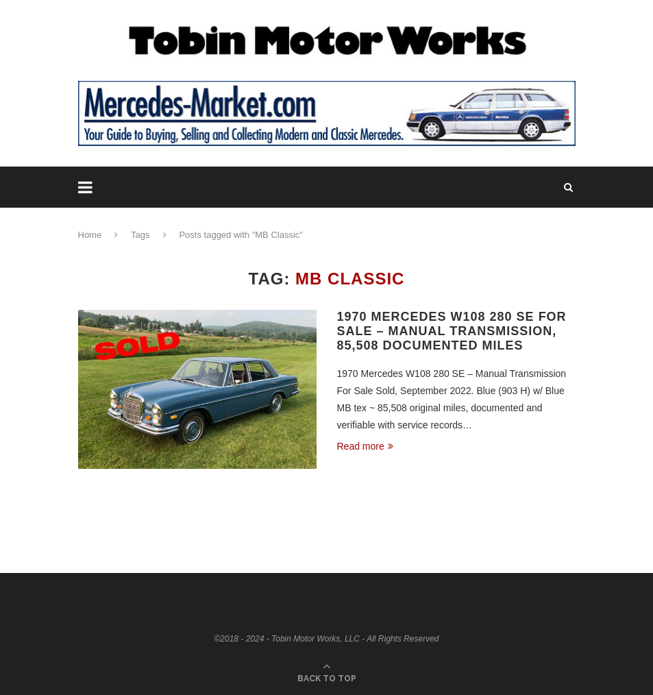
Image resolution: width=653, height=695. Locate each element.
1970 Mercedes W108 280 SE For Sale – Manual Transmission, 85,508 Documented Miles (452, 331)
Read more (365, 446)
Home (90, 235)
